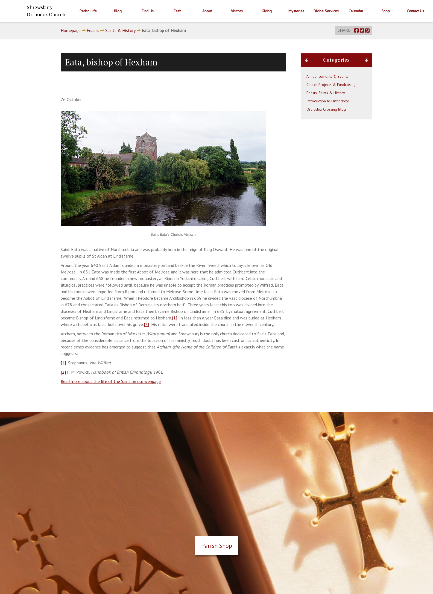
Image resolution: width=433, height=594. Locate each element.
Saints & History (120, 30)
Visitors (237, 10)
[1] (174, 318)
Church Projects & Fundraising (331, 84)
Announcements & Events (327, 76)
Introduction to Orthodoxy (327, 101)
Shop (385, 10)
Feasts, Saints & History (325, 92)
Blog (118, 10)
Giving (267, 10)
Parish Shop (216, 545)
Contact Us (415, 10)
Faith (177, 10)
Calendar (356, 10)
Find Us (148, 10)
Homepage (71, 30)
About (207, 10)
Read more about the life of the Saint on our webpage (111, 381)
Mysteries (296, 10)
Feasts (93, 30)
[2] (146, 324)
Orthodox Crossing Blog (326, 109)
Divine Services (326, 10)
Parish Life (88, 10)
